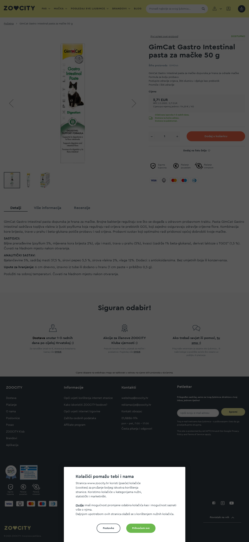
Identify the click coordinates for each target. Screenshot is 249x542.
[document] (126, 506)
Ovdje (80, 505)
